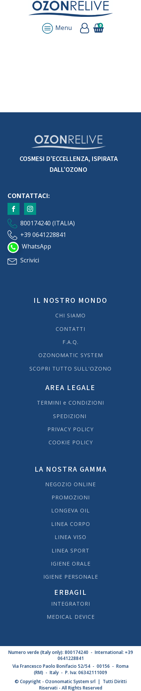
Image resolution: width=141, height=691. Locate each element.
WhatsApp (36, 246)
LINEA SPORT (70, 550)
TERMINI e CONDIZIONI (70, 402)
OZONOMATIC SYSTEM (70, 355)
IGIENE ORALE (71, 563)
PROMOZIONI (71, 497)
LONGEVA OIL (70, 510)
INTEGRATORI (70, 603)
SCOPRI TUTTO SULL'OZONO (70, 368)
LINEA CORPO (70, 524)
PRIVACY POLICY (70, 429)
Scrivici (29, 260)
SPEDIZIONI (70, 416)
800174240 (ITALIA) (47, 223)
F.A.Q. (70, 342)
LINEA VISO (70, 537)
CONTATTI (70, 329)
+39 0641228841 (43, 235)
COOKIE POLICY (71, 442)
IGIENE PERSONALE (70, 576)
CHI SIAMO (70, 315)
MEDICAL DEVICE (71, 617)
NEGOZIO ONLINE (70, 484)
